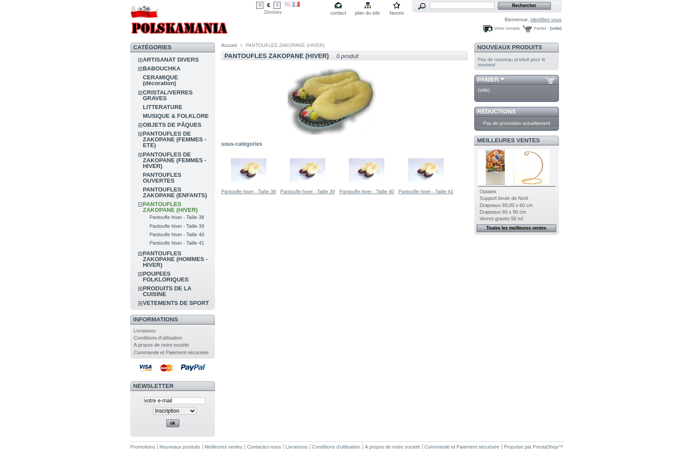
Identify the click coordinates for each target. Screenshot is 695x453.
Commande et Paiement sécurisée (171, 352)
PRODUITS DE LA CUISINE (167, 291)
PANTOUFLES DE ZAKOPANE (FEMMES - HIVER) (174, 160)
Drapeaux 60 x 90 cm (503, 212)
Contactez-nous (264, 446)
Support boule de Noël (504, 198)
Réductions (496, 111)
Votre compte (507, 28)
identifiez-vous (546, 19)
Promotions (142, 446)
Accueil (229, 45)
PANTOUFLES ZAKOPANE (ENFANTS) (175, 192)
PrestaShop (545, 446)
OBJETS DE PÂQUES (172, 124)
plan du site (367, 13)
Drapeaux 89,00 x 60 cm (506, 205)
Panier (488, 79)
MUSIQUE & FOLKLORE (176, 116)
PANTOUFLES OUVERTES (162, 178)
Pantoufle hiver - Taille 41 (176, 243)
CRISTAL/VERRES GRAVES (167, 95)
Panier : (541, 28)
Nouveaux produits (510, 47)
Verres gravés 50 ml (501, 218)
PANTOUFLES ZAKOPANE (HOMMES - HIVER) (175, 259)
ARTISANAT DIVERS (171, 59)
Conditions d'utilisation (158, 337)
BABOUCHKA (161, 68)
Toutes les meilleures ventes (516, 228)
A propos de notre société (161, 345)
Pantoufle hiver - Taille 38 (176, 217)
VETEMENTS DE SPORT (176, 303)
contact (338, 13)
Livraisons (145, 330)
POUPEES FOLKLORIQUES (165, 276)
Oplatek (488, 191)
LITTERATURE (162, 107)
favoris (397, 13)
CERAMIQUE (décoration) (160, 80)
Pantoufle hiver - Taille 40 (176, 234)
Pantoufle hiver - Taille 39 (176, 226)
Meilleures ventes (508, 140)
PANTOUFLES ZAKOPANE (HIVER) (170, 207)
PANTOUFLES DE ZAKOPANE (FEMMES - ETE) (174, 139)
